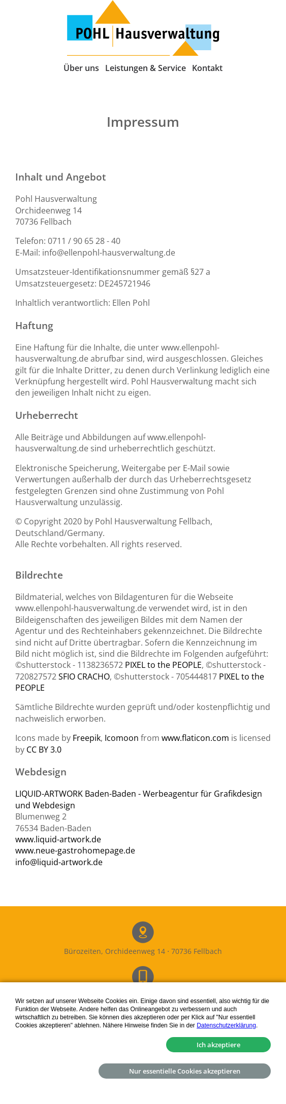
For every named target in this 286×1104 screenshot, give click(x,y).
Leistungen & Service (145, 68)
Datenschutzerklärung (226, 1025)
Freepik (87, 737)
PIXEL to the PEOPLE (163, 664)
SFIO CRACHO (84, 676)
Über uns (81, 68)
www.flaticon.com (195, 737)
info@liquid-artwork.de (59, 862)
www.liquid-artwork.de (58, 839)
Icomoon (122, 737)
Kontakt (207, 68)
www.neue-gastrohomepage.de (75, 850)
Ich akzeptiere (218, 1044)
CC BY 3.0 (43, 749)
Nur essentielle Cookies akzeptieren (184, 1071)
